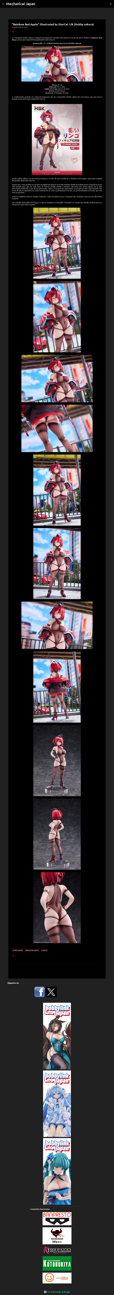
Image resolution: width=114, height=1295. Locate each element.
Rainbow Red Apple (32, 950)
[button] (13, 31)
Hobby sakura (18, 950)
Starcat (44, 950)
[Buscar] (111, 4)
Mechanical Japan (20, 4)
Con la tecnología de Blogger (57, 1292)
